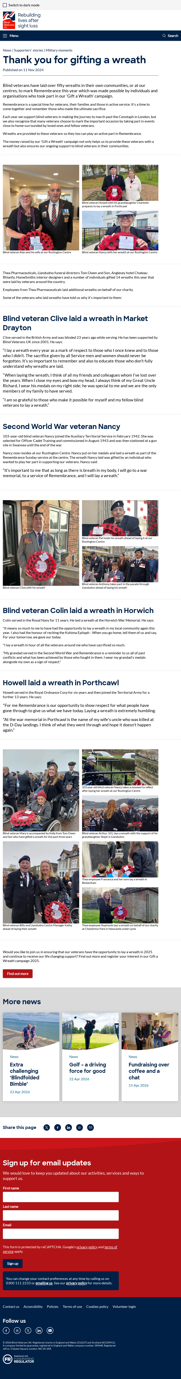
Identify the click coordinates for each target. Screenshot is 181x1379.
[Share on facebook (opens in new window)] (57, 1127)
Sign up (12, 1263)
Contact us (11, 1306)
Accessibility (33, 1306)
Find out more (17, 973)
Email (7, 1225)
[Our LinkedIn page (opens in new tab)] (39, 1330)
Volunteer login (124, 1306)
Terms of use (72, 1306)
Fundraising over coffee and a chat (149, 1071)
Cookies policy (97, 1306)
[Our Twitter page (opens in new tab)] (28, 1330)
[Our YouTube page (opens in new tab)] (50, 1330)
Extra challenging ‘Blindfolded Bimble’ (24, 1074)
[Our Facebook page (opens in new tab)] (6, 1330)
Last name (10, 1206)
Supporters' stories (28, 50)
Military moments (59, 50)
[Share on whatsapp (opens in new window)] (79, 1127)
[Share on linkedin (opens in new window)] (68, 1127)
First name (11, 1188)
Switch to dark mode (23, 5)
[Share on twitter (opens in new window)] (46, 1127)
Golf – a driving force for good (87, 1068)
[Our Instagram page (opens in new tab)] (17, 1330)
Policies (53, 1306)
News (7, 50)
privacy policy (87, 1247)
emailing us (44, 1283)
